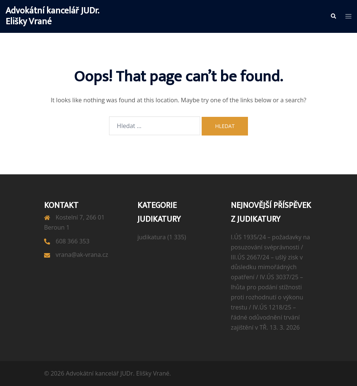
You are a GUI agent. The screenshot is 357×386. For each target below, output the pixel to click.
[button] (333, 16)
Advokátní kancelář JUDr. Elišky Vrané (52, 16)
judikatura (151, 237)
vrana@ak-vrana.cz (82, 254)
